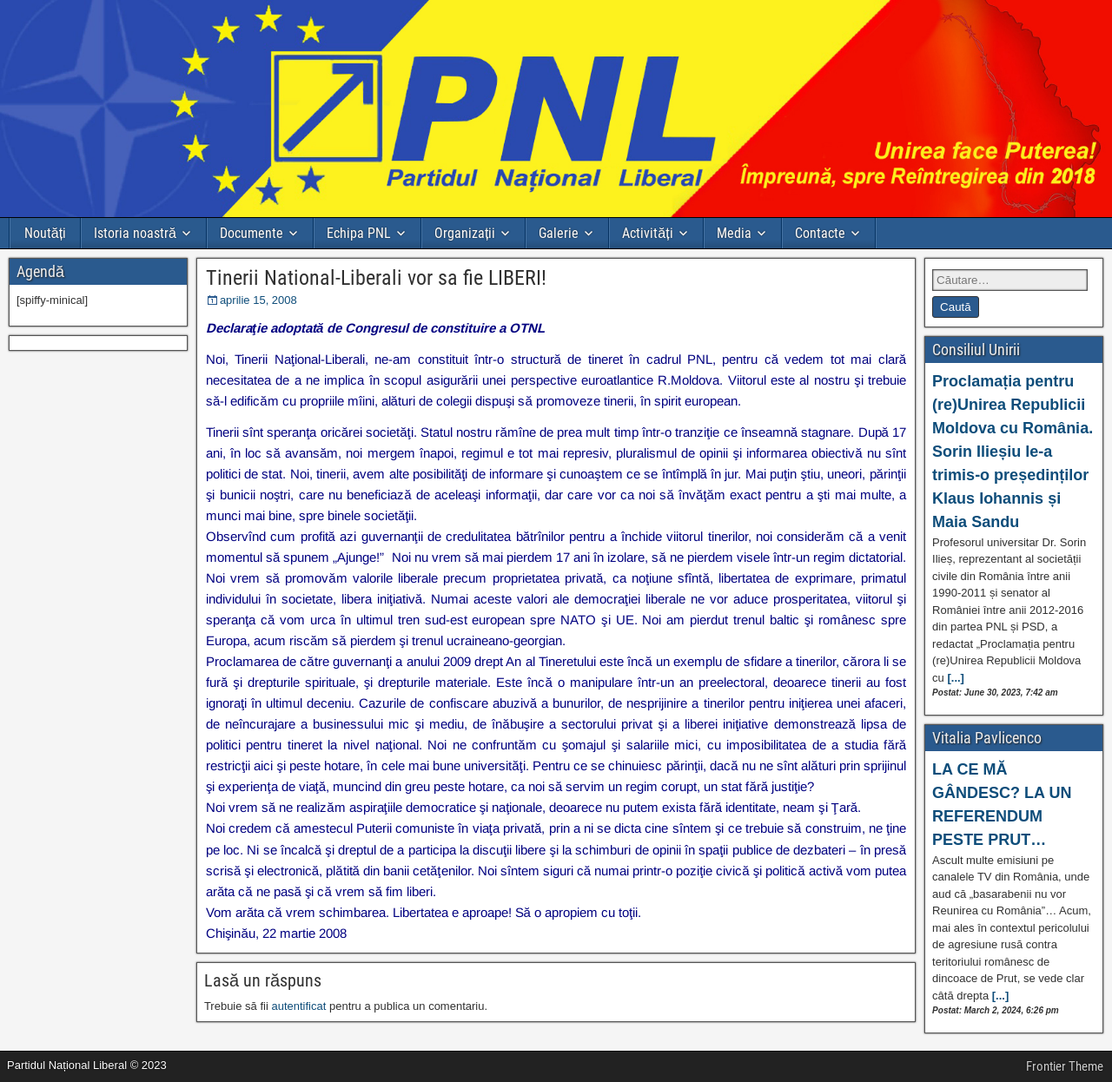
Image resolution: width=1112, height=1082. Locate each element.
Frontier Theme (1064, 1066)
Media (734, 233)
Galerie (559, 233)
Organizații (464, 233)
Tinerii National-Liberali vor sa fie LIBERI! (376, 278)
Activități (647, 233)
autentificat (298, 1006)
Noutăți (45, 233)
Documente (251, 233)
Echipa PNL (359, 233)
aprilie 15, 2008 (258, 300)
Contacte (820, 233)
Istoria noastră (135, 233)
